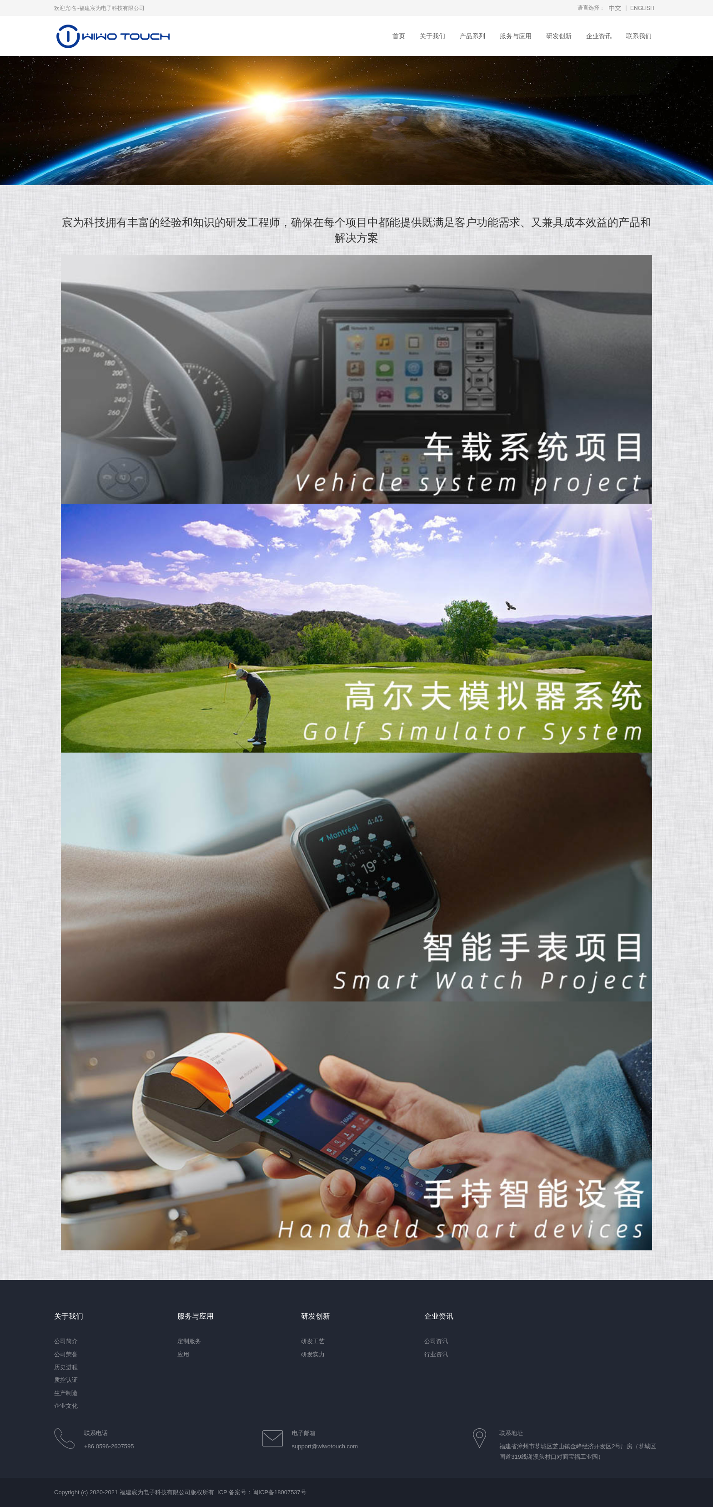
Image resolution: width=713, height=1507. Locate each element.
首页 (398, 36)
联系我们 (639, 36)
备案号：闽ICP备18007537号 (267, 1492)
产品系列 (472, 36)
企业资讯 (599, 36)
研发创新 (559, 36)
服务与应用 (516, 36)
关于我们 (432, 36)
